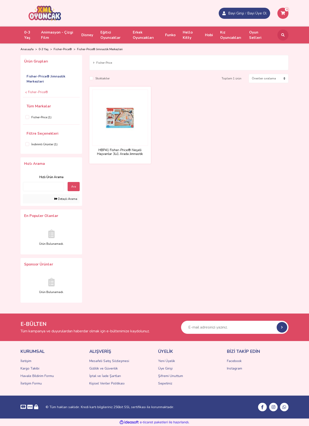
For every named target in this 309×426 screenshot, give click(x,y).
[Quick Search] (43, 186)
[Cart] (282, 13)
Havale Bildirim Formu (37, 376)
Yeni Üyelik (166, 361)
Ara (73, 187)
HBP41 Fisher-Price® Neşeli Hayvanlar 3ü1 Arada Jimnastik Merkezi (120, 151)
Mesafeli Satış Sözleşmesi (109, 361)
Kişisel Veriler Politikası (107, 383)
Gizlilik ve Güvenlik (103, 368)
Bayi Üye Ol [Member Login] (257, 13)
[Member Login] (224, 13)
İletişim (26, 361)
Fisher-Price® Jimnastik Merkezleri (100, 49)
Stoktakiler (102, 79)
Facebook (234, 361)
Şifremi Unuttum (170, 376)
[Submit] (282, 327)
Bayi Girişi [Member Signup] (236, 13)
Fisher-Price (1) (41, 117)
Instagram (234, 368)
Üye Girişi (165, 368)
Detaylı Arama (65, 199)
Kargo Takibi (30, 368)
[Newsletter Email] (234, 327)
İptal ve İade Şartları (105, 376)
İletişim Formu (31, 383)
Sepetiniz (165, 383)
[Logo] (45, 13)
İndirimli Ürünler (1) (44, 144)
